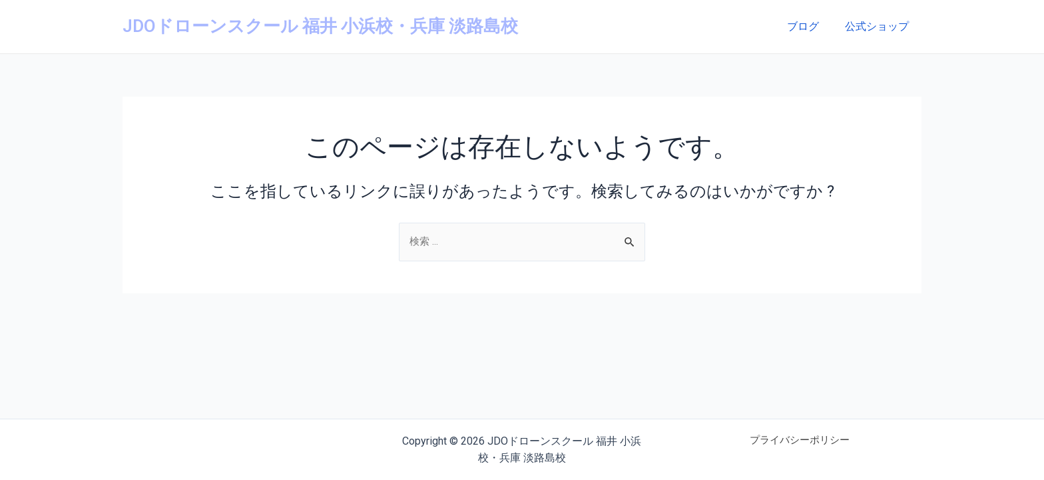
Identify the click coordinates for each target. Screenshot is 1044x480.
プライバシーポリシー (799, 441)
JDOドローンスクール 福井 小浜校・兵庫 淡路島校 (320, 26)
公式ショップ (879, 26)
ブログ (810, 26)
